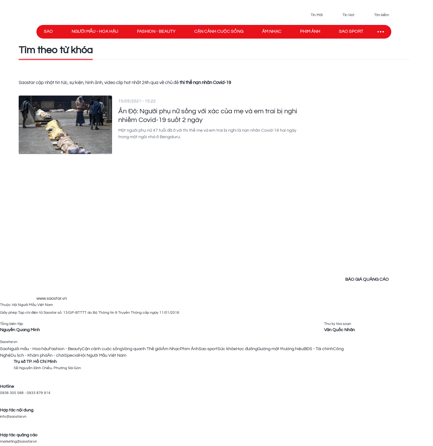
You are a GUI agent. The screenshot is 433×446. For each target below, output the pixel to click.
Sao (48, 31)
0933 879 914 (38, 393)
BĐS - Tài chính (318, 349)
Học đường (246, 349)
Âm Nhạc (171, 349)
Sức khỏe (227, 349)
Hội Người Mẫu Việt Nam (102, 355)
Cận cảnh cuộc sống (218, 31)
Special (71, 355)
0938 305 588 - (13, 393)
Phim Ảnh (189, 349)
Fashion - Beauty (156, 31)
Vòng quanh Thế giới (142, 349)
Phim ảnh (310, 31)
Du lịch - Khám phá (29, 355)
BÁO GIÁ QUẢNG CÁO (367, 279)
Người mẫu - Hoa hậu (95, 31)
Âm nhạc (271, 31)
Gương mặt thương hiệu (280, 349)
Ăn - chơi (55, 355)
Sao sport (351, 31)
